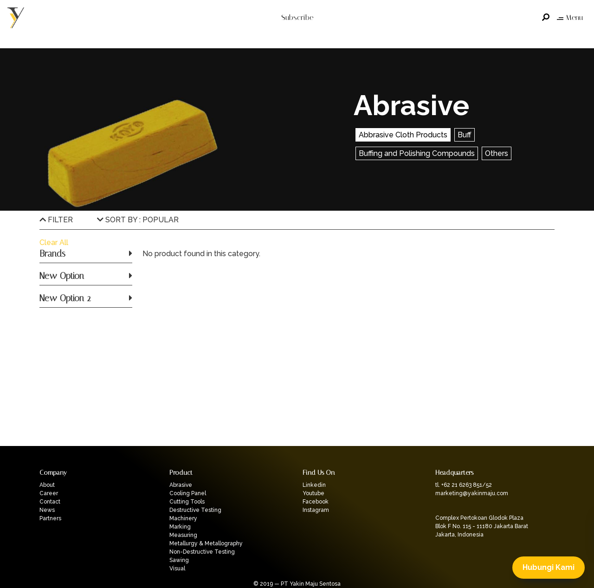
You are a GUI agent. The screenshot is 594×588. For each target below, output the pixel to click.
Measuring (183, 535)
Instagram (316, 510)
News (47, 510)
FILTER (56, 219)
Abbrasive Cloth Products (403, 134)
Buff (464, 134)
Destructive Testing (195, 510)
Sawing (179, 560)
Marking (180, 526)
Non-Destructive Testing (202, 552)
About (47, 485)
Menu (570, 17)
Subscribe (297, 17)
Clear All (53, 242)
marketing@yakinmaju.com (471, 493)
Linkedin (314, 485)
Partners (50, 518)
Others (496, 153)
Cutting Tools (187, 501)
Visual (177, 568)
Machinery (183, 518)
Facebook (316, 501)
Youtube (313, 493)
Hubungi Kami (549, 567)
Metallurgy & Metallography (206, 543)
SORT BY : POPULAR (138, 219)
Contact (49, 501)
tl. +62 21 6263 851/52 (463, 485)
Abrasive (180, 485)
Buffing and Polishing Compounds (417, 153)
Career (48, 493)
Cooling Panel (187, 493)
